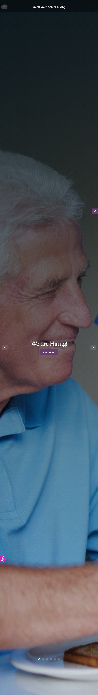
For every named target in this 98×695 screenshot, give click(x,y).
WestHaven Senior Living (49, 7)
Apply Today (49, 352)
